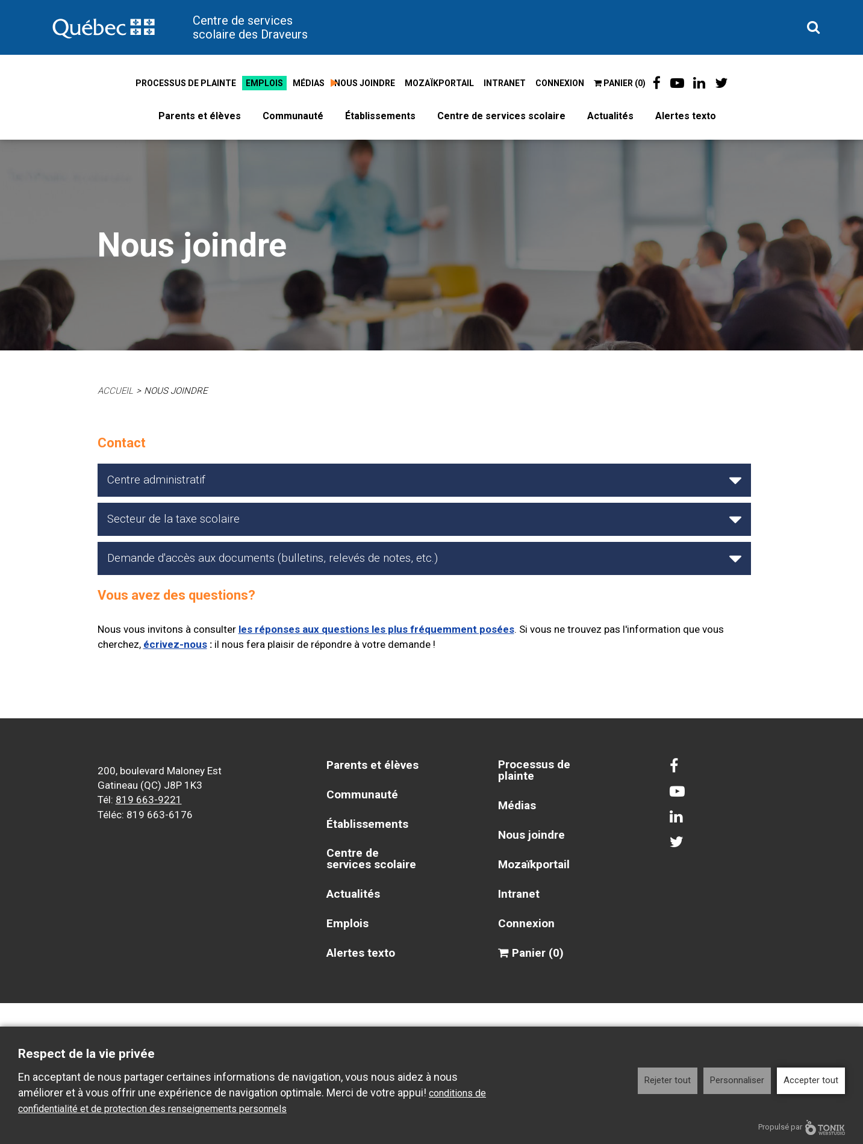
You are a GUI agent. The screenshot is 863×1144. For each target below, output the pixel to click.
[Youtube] (677, 83)
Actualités (610, 116)
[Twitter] (722, 83)
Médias (309, 83)
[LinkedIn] (699, 83)
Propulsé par (801, 1127)
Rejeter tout (667, 1080)
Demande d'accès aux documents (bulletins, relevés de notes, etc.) (272, 558)
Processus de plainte (186, 83)
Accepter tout (811, 1080)
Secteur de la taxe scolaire (173, 519)
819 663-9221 (149, 798)
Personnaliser (737, 1080)
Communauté (293, 116)
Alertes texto (685, 116)
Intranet (505, 83)
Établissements (380, 116)
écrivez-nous (175, 643)
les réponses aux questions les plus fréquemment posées (376, 629)
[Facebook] (656, 83)
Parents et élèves (199, 116)
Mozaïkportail (439, 83)
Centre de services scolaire (501, 116)
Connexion (559, 83)
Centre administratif (156, 480)
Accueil (116, 390)
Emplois (264, 83)
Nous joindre (364, 83)
